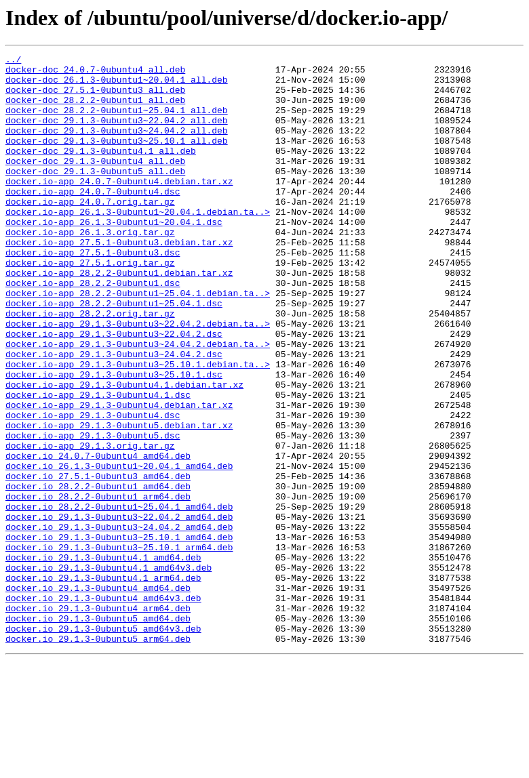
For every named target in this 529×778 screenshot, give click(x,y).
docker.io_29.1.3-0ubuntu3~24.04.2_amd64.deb (119, 622)
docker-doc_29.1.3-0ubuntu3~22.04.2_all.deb (116, 134)
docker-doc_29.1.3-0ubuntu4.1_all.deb (100, 171)
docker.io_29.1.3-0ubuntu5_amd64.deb (98, 732)
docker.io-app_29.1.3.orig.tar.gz (90, 524)
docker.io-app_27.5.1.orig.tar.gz (90, 305)
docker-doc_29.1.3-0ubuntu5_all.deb (95, 195)
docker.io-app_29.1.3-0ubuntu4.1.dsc (98, 463)
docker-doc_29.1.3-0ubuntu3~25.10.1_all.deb (116, 158)
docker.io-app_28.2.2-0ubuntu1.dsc (92, 329)
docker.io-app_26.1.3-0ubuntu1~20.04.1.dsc (113, 256)
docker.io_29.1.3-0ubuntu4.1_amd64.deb (103, 659)
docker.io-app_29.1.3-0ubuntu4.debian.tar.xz (119, 476)
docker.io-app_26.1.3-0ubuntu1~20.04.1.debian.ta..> (137, 244)
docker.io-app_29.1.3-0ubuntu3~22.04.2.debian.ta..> (137, 378)
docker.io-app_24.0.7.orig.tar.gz (90, 232)
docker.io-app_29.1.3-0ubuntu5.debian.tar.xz (119, 500)
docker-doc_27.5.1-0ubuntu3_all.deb (95, 97)
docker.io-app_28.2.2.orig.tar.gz (90, 366)
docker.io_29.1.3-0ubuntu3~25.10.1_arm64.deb (119, 646)
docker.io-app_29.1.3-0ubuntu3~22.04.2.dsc (113, 390)
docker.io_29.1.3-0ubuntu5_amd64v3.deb (103, 744)
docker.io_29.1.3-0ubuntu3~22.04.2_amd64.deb (119, 610)
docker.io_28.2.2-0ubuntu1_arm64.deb (98, 585)
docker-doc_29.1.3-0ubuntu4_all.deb (95, 183)
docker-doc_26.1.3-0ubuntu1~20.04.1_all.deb (116, 85)
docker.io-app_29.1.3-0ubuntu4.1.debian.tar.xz (124, 451)
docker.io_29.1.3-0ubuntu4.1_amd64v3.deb (108, 671)
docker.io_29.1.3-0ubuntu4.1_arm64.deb (103, 683)
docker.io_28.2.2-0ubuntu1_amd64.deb (98, 573)
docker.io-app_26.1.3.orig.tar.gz (90, 268)
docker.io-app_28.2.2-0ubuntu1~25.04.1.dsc (113, 354)
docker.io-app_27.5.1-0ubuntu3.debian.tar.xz (119, 280)
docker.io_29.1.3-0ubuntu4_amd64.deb (98, 695)
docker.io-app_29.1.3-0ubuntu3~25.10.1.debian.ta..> (137, 427)
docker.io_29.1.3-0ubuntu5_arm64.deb (98, 756)
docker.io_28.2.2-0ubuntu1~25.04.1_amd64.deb (119, 598)
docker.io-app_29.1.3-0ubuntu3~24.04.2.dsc (113, 415)
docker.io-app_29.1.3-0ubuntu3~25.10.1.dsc (113, 439)
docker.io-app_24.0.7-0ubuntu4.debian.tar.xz (119, 207)
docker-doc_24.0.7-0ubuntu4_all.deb (95, 73)
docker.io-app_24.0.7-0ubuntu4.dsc (92, 219)
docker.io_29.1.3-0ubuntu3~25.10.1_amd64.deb (119, 634)
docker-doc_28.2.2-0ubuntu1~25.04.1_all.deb (116, 122)
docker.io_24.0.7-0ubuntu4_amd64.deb (98, 537)
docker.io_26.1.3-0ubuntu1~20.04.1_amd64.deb (119, 549)
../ (13, 61)
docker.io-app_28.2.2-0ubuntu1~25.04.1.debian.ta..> (137, 341)
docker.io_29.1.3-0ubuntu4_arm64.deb (98, 720)
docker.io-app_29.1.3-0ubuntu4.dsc (92, 488)
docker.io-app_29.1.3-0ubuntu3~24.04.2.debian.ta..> (137, 402)
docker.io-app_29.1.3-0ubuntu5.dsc (92, 512)
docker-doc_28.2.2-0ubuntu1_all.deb (95, 110)
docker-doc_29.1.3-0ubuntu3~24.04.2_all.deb (116, 146)
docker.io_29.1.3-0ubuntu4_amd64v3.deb (103, 707)
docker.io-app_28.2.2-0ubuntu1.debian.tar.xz (119, 317)
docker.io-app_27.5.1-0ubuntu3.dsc (92, 293)
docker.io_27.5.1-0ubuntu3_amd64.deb (98, 561)
